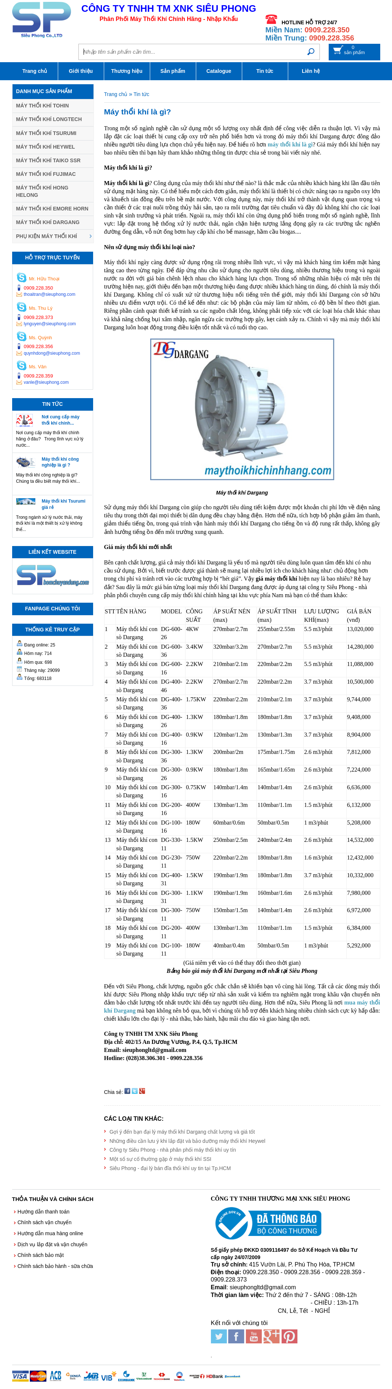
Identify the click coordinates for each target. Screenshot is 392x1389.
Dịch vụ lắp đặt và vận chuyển (53, 1244)
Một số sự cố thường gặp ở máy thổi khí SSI (161, 1159)
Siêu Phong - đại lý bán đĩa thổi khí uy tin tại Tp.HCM (170, 1168)
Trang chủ (34, 71)
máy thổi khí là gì (290, 144)
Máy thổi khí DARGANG (48, 222)
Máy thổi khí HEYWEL (45, 147)
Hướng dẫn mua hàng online (51, 1233)
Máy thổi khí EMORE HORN (52, 209)
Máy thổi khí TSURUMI (46, 133)
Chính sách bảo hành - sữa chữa (55, 1266)
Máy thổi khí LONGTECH (49, 119)
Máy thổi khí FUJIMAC (46, 174)
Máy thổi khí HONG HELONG (42, 191)
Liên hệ (311, 71)
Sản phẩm (172, 71)
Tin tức (264, 71)
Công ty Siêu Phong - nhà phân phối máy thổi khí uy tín (173, 1150)
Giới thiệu (81, 71)
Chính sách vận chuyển (45, 1222)
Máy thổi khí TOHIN (42, 106)
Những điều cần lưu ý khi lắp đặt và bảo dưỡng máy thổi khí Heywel (187, 1141)
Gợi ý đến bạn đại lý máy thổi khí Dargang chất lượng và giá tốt (182, 1132)
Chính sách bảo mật (41, 1255)
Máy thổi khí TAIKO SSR (48, 160)
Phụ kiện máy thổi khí (46, 236)
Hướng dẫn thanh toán (44, 1212)
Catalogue (219, 71)
